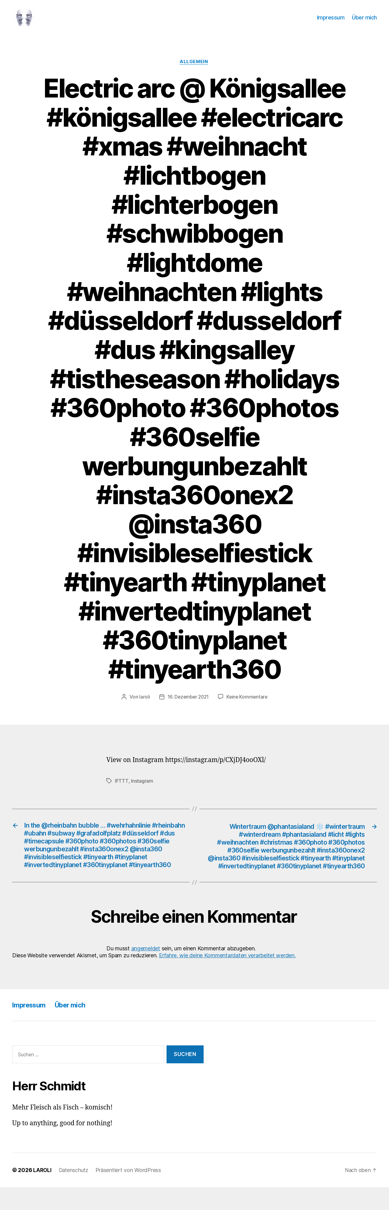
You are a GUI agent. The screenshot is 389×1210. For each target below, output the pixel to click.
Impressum (331, 22)
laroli (143, 707)
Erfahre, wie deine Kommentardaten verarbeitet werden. (227, 978)
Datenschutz (75, 1193)
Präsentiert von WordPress (131, 1193)
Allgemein (194, 71)
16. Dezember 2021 (187, 707)
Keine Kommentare (248, 707)
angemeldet (145, 971)
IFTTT (121, 791)
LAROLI (42, 1193)
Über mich (364, 22)
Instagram (142, 791)
